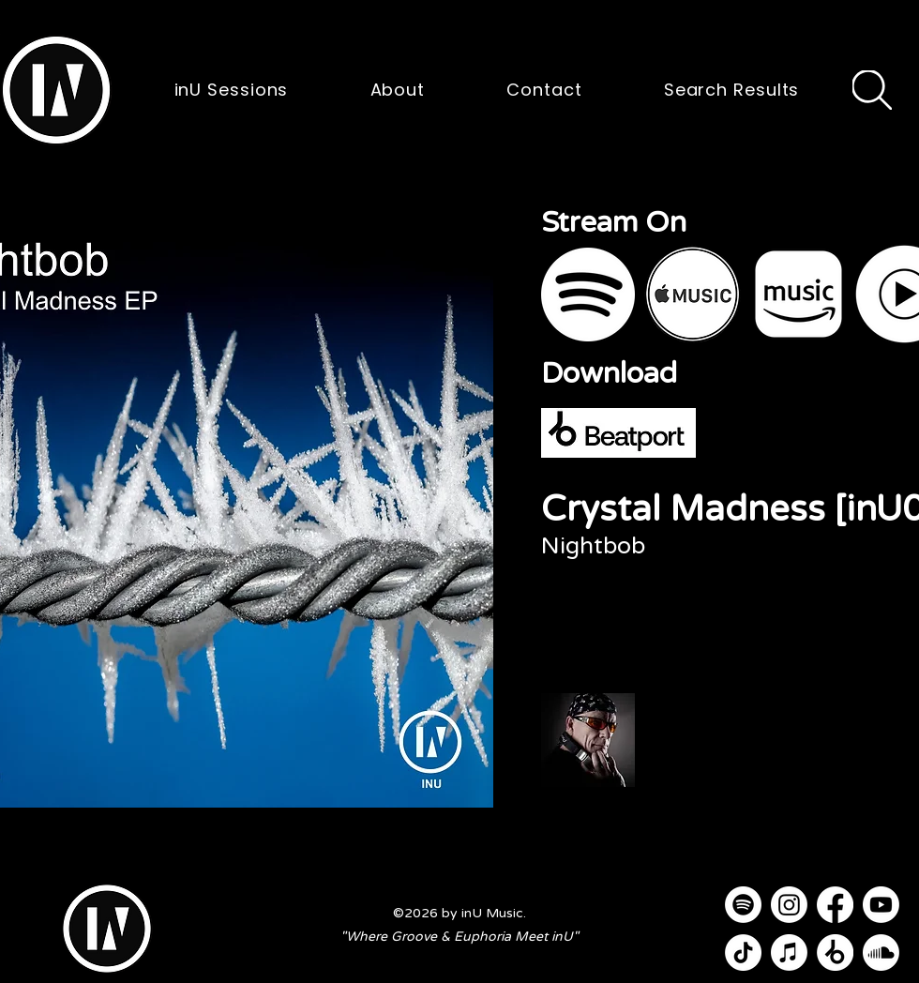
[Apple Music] (789, 952)
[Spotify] (743, 904)
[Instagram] (789, 904)
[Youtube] (881, 904)
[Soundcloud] (881, 952)
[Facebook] (835, 904)
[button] (56, 90)
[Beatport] (835, 952)
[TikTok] (743, 952)
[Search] (872, 90)
